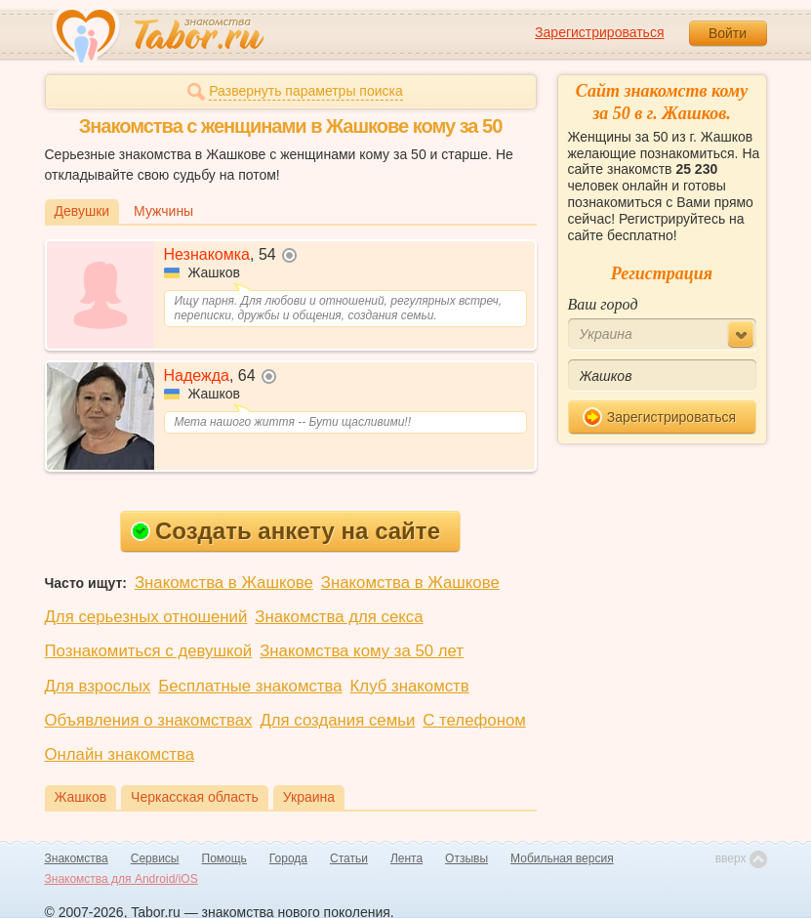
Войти (728, 33)
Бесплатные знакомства (250, 686)
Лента (406, 858)
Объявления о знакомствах (149, 720)
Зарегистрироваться (599, 32)
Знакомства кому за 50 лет (362, 651)
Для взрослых (98, 686)
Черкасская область (195, 797)
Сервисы (155, 858)
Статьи (349, 858)
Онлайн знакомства (120, 754)
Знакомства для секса (339, 616)
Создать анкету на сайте (285, 531)
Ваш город (603, 304)
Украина (309, 797)
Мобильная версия (562, 858)
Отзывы (466, 858)
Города (288, 858)
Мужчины (163, 211)
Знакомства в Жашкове (224, 582)
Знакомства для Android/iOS (121, 879)
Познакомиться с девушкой (149, 651)
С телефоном (474, 720)
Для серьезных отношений (146, 616)
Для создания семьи (337, 720)
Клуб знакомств (409, 686)
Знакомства (76, 858)
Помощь (224, 858)
